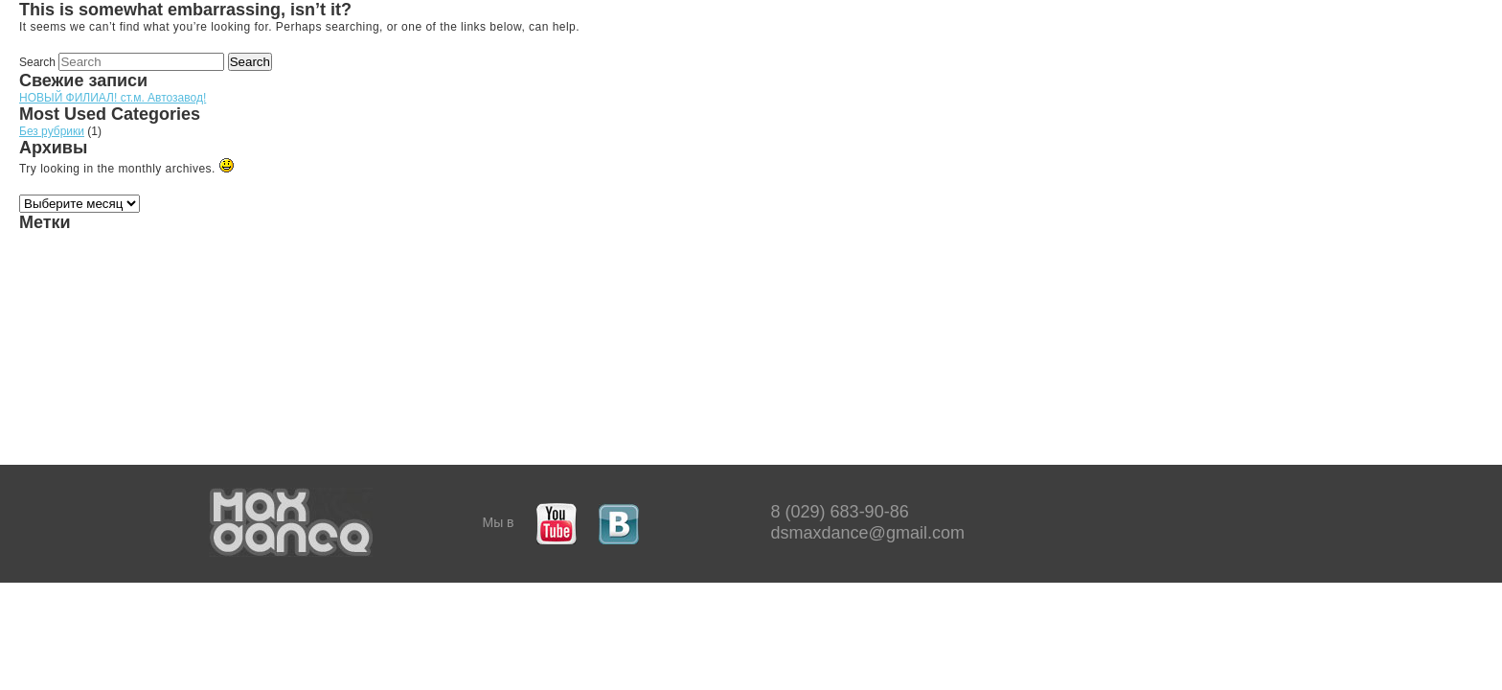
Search (37, 62)
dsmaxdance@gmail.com (868, 532)
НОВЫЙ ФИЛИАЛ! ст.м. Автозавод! (112, 97)
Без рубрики (51, 131)
